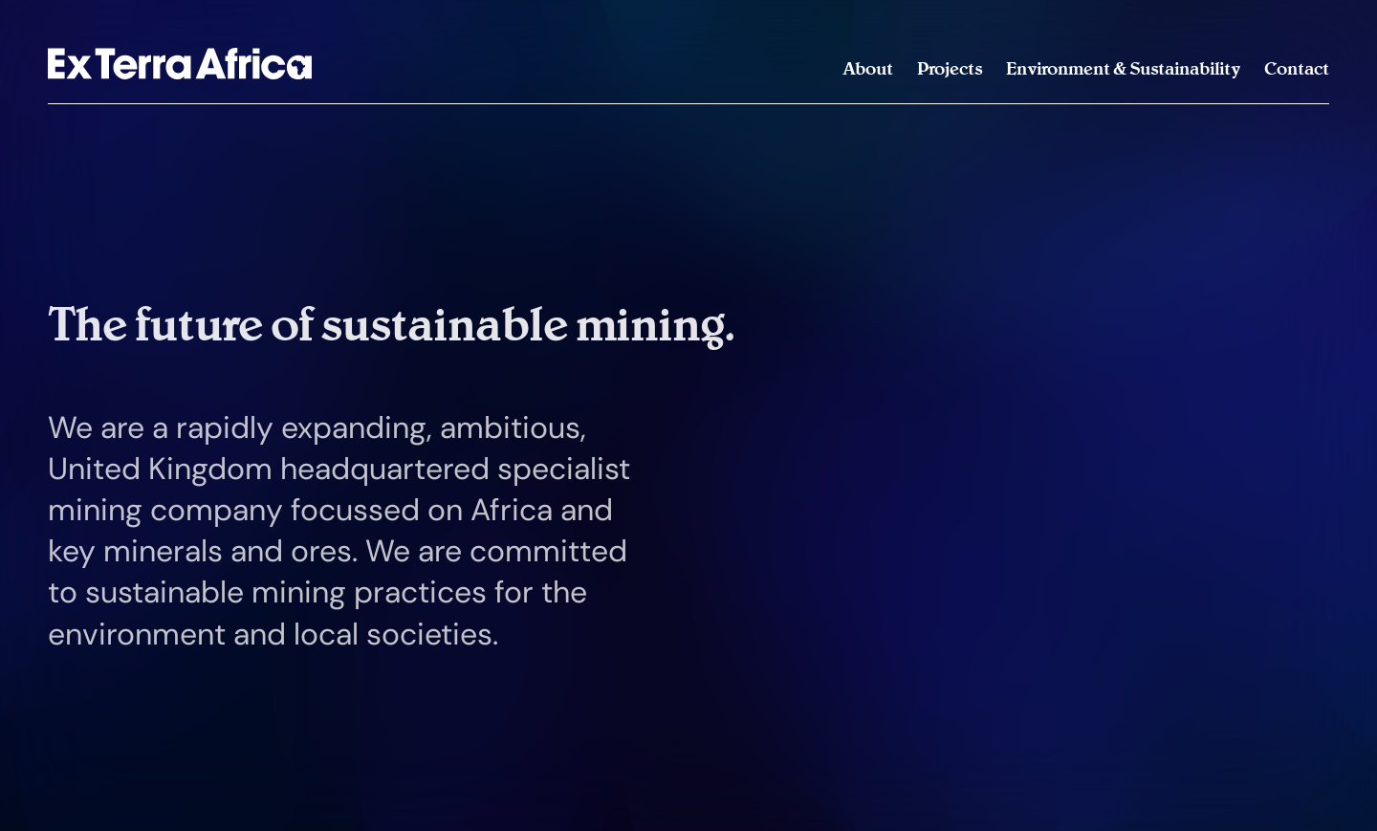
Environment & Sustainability (1123, 68)
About (867, 68)
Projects (949, 68)
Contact (1296, 68)
